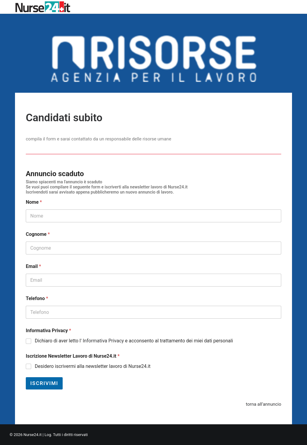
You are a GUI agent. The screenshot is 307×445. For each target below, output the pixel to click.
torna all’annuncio (263, 404)
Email (33, 266)
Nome (34, 202)
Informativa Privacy (48, 330)
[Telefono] (153, 312)
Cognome (38, 234)
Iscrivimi (44, 383)
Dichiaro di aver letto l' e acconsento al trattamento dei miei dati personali (134, 341)
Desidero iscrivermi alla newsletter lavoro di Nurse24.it (93, 366)
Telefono (37, 298)
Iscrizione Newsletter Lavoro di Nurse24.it (73, 356)
